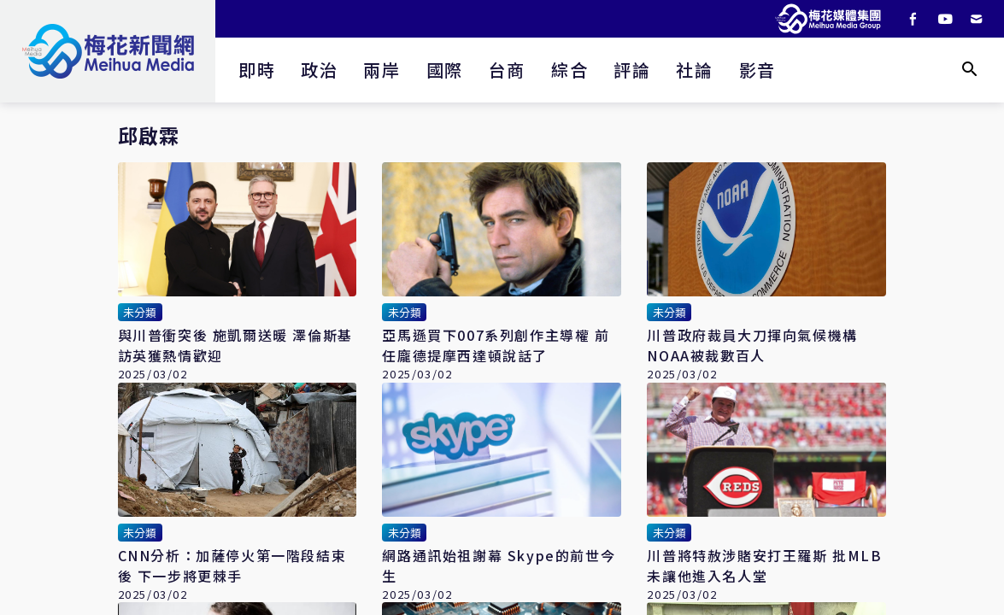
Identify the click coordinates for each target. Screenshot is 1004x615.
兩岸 (381, 69)
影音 (757, 69)
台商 (507, 69)
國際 (444, 69)
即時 (256, 69)
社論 (694, 69)
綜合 (569, 69)
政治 (319, 69)
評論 (632, 69)
